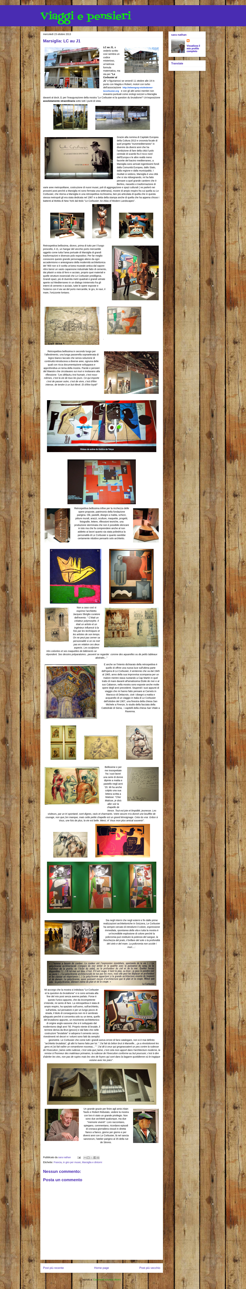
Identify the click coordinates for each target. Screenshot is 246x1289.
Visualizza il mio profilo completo (193, 48)
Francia (58, 1162)
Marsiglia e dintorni (92, 1162)
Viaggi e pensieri (85, 16)
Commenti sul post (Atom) (107, 1279)
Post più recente (53, 1268)
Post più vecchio (149, 1268)
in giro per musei (72, 1162)
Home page (101, 1268)
